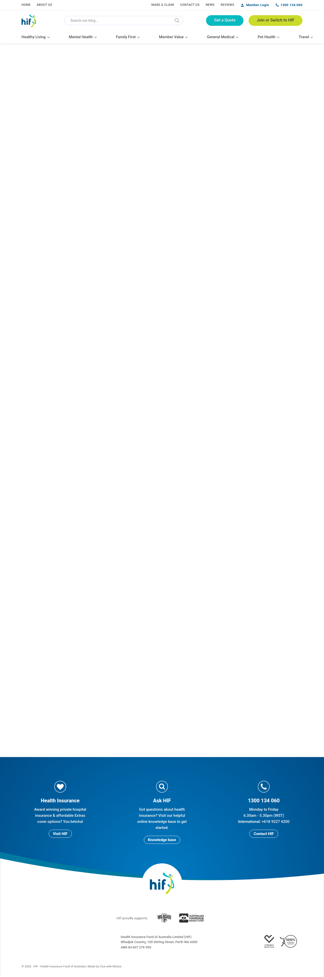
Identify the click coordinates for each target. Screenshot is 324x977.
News (210, 5)
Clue (103, 966)
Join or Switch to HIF (275, 20)
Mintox (117, 966)
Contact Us (189, 5)
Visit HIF (60, 833)
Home (26, 5)
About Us (44, 5)
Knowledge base (162, 840)
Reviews (227, 5)
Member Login (257, 5)
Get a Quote (224, 20)
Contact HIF (264, 833)
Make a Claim (162, 5)
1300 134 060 (291, 5)
